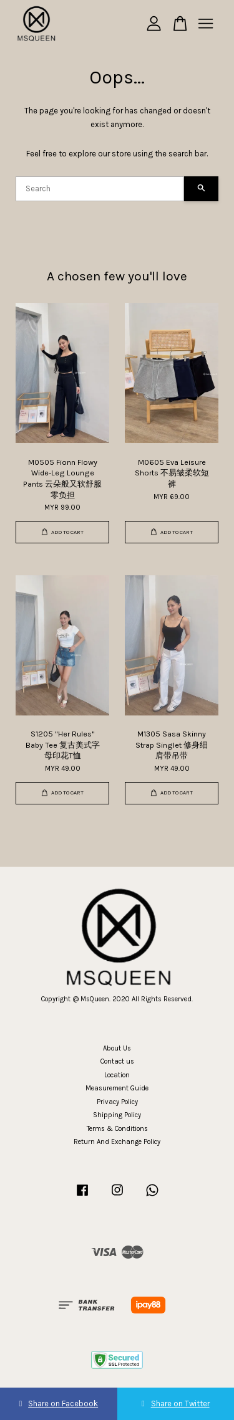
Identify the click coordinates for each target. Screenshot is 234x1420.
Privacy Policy (117, 1102)
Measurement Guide (117, 1088)
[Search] (100, 188)
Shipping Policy (117, 1115)
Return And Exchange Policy (117, 1142)
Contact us (117, 1061)
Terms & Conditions (117, 1129)
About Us (117, 1048)
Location (117, 1075)
